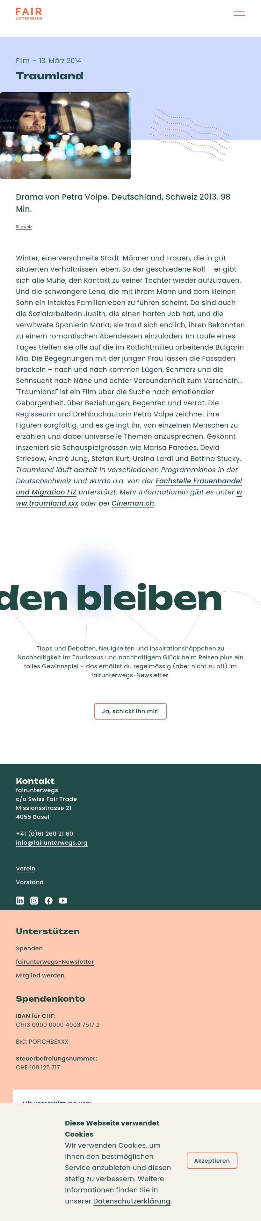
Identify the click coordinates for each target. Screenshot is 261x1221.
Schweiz (24, 226)
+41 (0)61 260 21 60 (44, 834)
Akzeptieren (212, 1161)
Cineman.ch (133, 503)
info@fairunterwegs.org (52, 843)
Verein (25, 868)
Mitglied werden (40, 975)
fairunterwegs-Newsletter (55, 962)
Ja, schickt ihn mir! (130, 711)
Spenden (29, 948)
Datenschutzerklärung (132, 1201)
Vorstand (30, 882)
